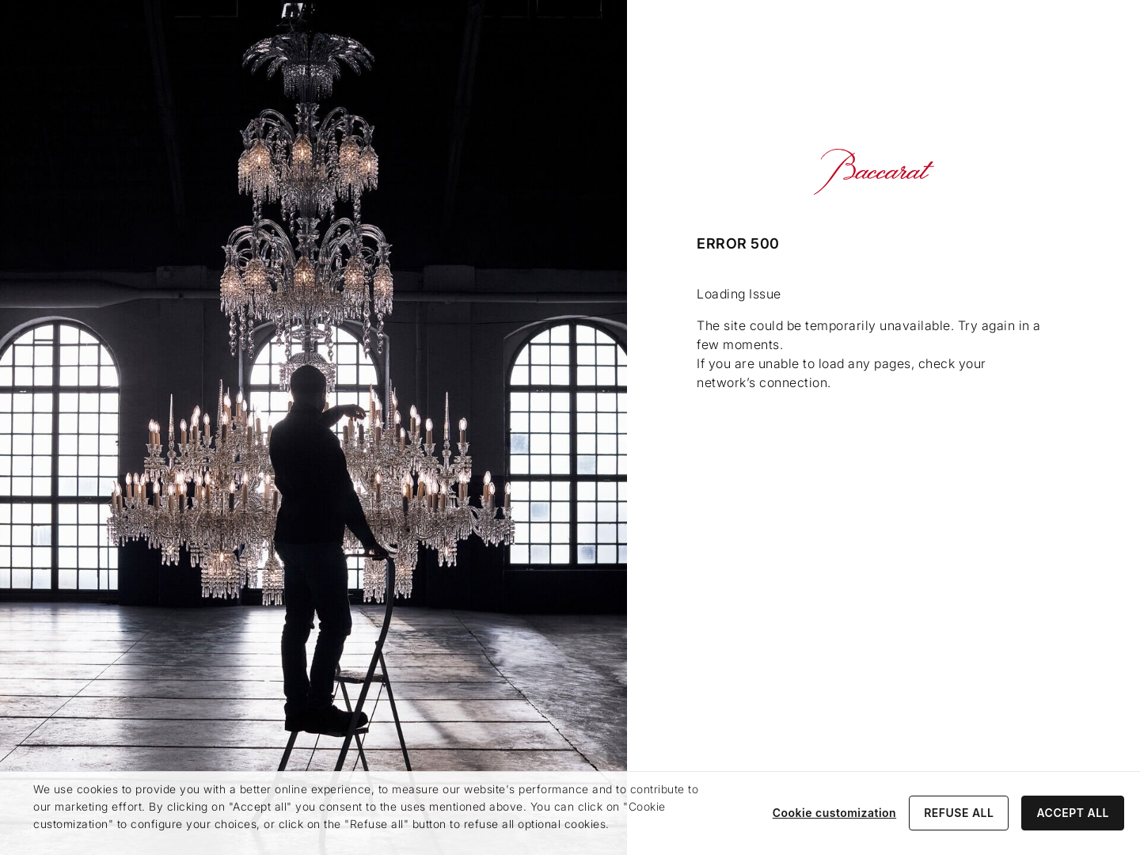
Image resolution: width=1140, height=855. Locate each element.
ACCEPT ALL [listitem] (1072, 812)
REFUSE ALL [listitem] (959, 812)
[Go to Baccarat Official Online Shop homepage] (874, 171)
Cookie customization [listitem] (834, 812)
